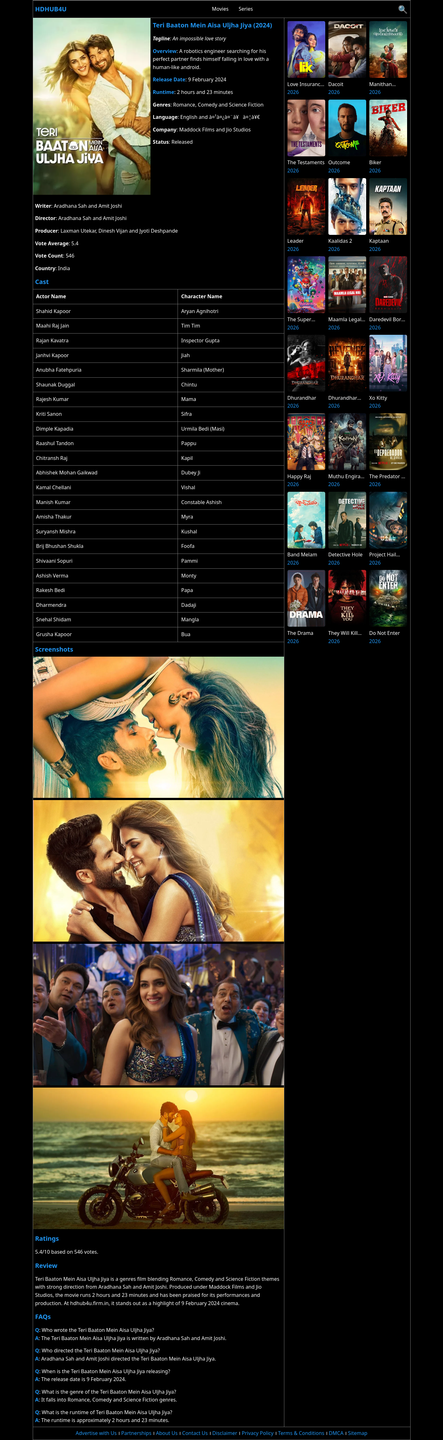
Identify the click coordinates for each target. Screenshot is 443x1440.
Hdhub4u (51, 9)
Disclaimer (224, 1433)
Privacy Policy (258, 1433)
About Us (167, 1433)
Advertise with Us (96, 1433)
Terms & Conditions (301, 1433)
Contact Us (195, 1433)
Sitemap (357, 1433)
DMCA (336, 1433)
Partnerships (136, 1433)
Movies (220, 8)
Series (246, 8)
